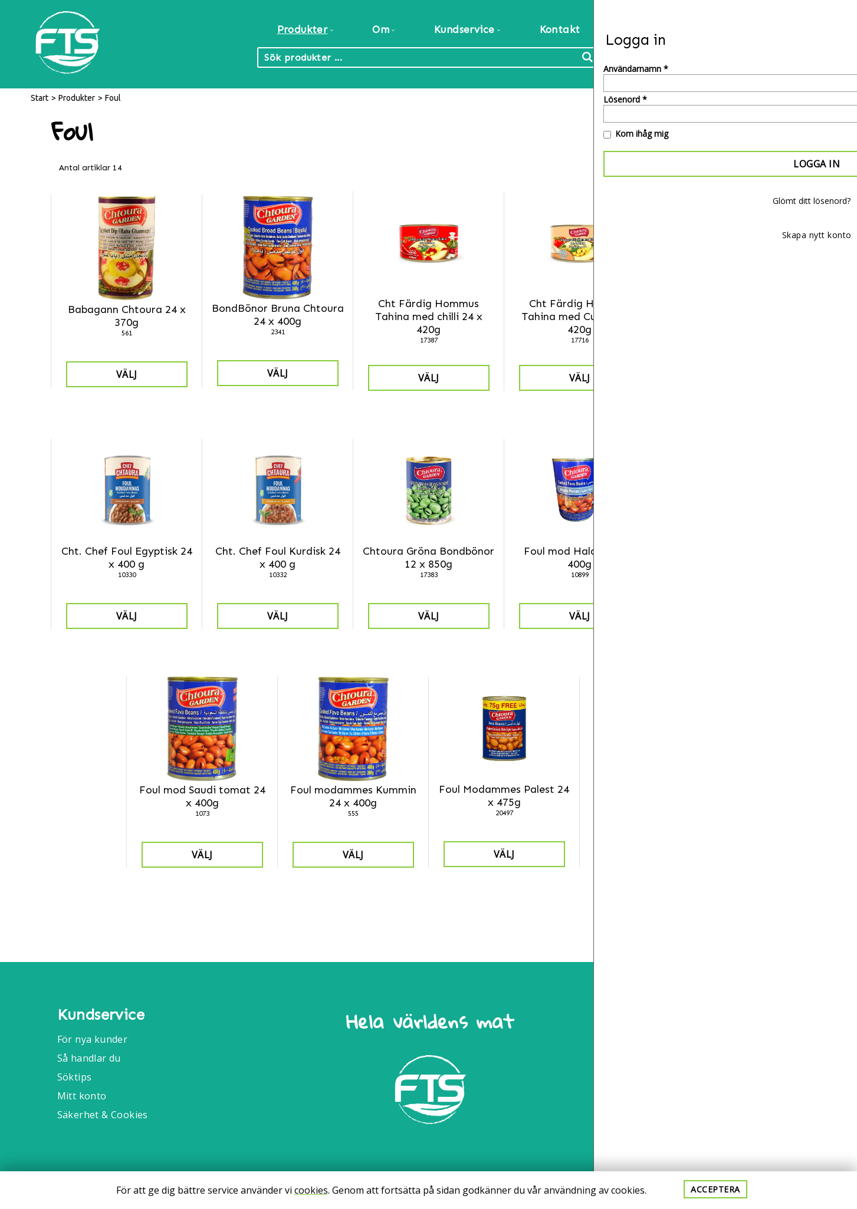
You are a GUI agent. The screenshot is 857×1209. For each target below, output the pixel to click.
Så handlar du (89, 1058)
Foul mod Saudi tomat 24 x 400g (202, 796)
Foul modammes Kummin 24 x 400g (353, 796)
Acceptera (715, 1189)
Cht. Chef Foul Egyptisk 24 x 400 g (126, 558)
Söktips (74, 1076)
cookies (311, 1190)
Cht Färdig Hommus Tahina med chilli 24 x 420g (428, 316)
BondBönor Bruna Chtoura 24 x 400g (278, 315)
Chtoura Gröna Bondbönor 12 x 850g (428, 558)
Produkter (76, 98)
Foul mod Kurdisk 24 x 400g (731, 558)
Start (39, 98)
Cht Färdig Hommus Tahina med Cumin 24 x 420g (579, 316)
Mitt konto (82, 1095)
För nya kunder (92, 1039)
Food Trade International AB (740, 1021)
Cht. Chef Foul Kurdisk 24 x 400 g (277, 558)
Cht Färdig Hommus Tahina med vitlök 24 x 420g (730, 316)
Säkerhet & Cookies (102, 1114)
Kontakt (560, 29)
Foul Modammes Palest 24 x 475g (504, 796)
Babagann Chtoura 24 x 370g (127, 316)
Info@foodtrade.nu (721, 1064)
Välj (126, 374)
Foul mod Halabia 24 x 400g (580, 558)
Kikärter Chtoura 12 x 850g (655, 796)
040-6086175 (706, 1095)
